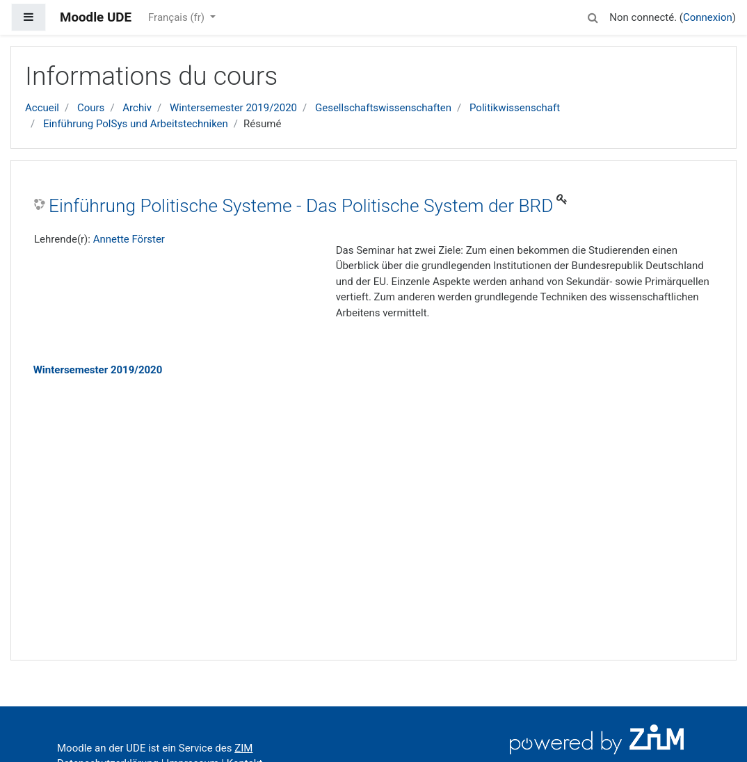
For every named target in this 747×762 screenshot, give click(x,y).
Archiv (137, 108)
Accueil (42, 108)
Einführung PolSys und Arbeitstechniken (135, 123)
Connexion (707, 17)
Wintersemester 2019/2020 (233, 108)
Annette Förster (129, 239)
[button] (592, 15)
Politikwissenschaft (514, 108)
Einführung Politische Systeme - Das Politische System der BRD (301, 205)
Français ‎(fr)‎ (177, 17)
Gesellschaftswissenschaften (383, 108)
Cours (90, 108)
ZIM (243, 748)
